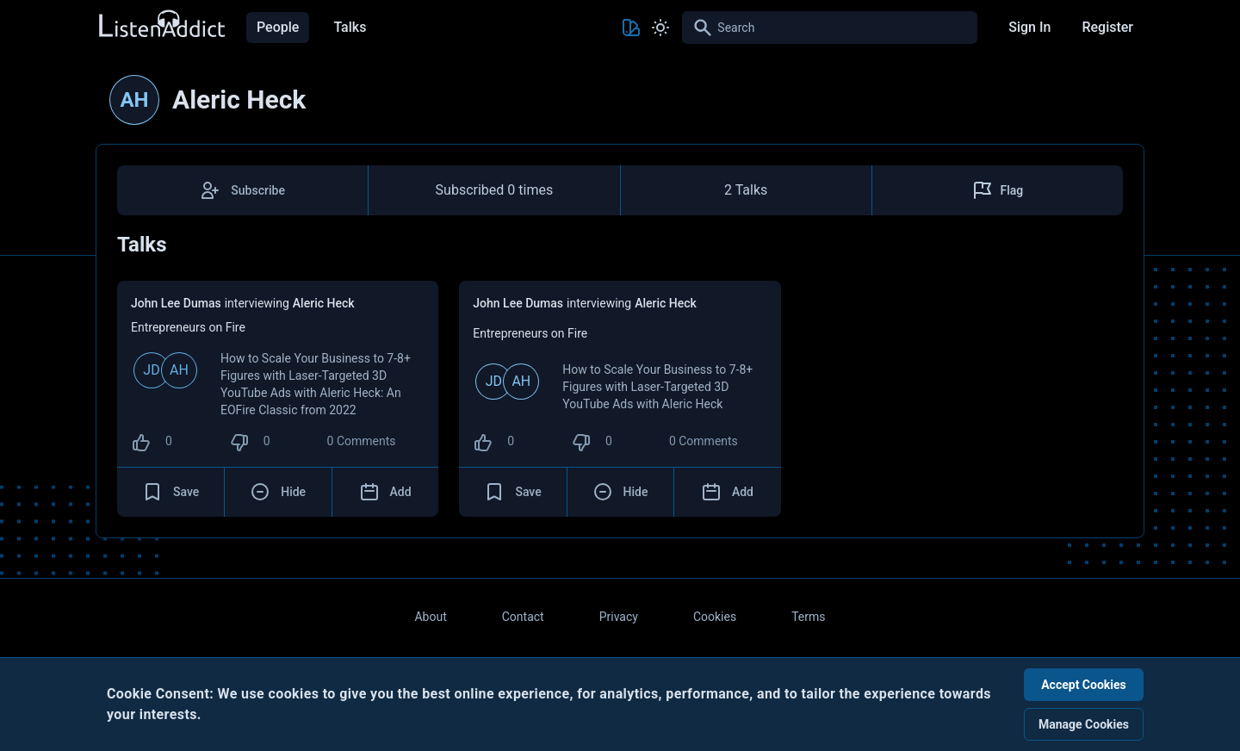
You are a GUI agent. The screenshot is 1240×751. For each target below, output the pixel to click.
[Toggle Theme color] (631, 27)
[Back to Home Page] (161, 24)
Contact (523, 617)
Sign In (1029, 27)
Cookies (714, 617)
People (278, 27)
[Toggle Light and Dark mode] (660, 27)
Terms (808, 617)
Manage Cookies (1083, 724)
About (430, 617)
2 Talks (745, 190)
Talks (349, 27)
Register (1107, 27)
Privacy (618, 617)
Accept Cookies (1083, 685)
